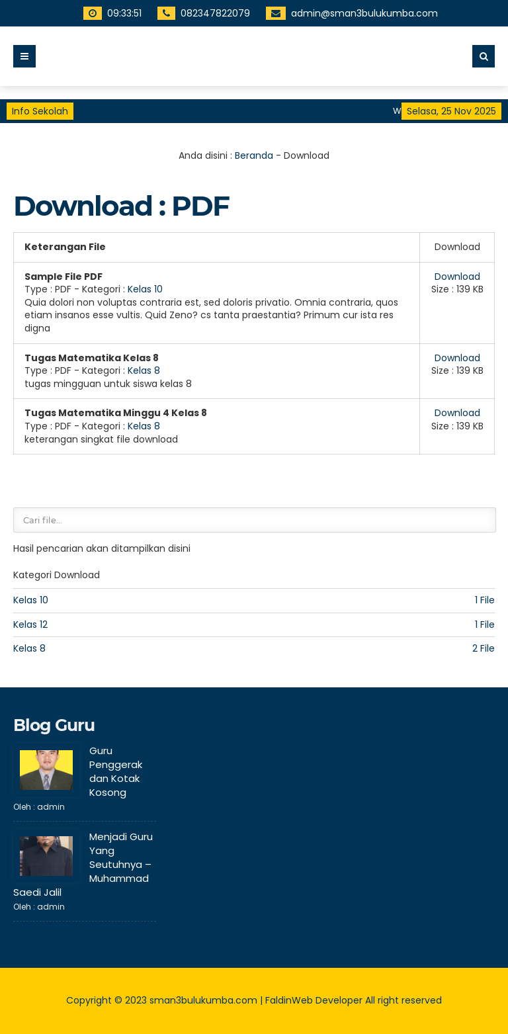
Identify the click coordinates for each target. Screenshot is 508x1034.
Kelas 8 (144, 370)
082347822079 (200, 13)
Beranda (254, 155)
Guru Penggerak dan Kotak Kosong (115, 771)
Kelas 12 (30, 624)
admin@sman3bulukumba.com (349, 13)
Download (457, 276)
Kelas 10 (145, 289)
